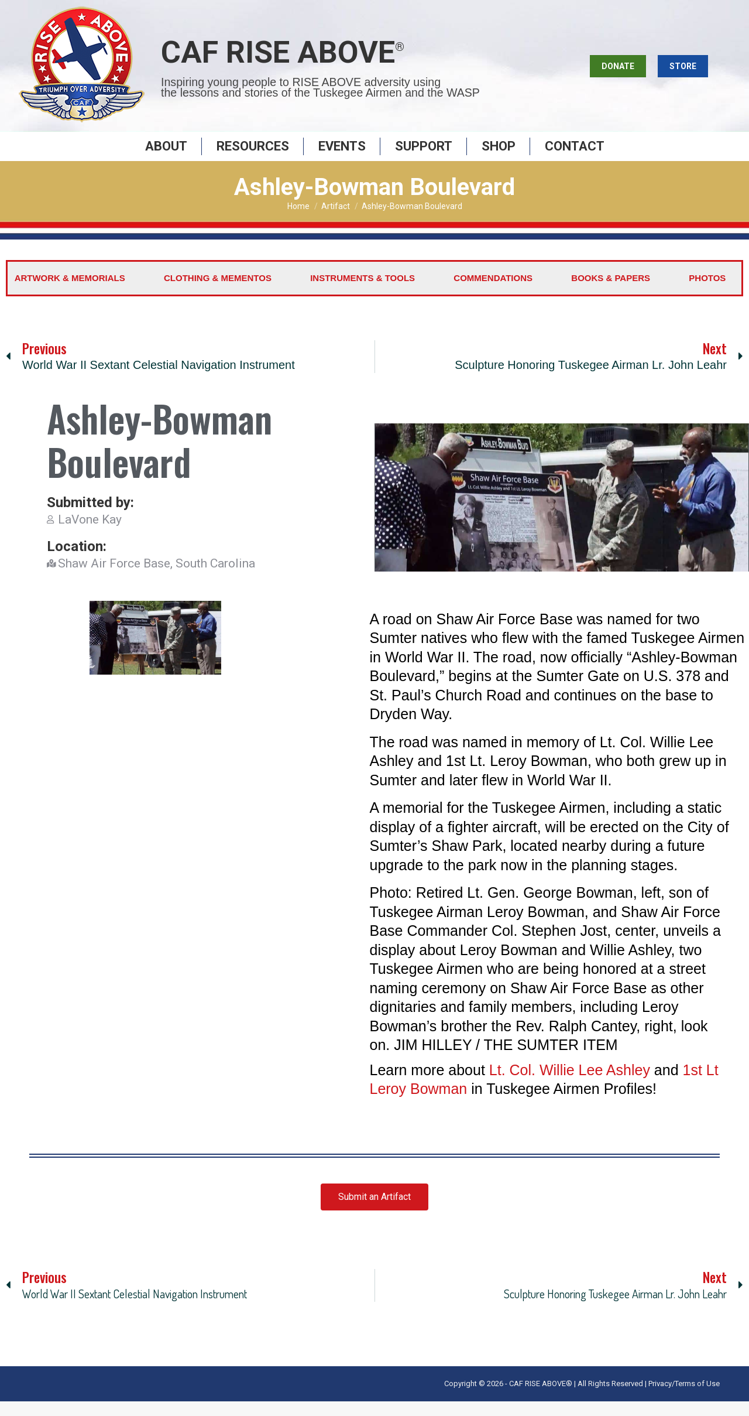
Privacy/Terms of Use (684, 1398)
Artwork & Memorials (70, 292)
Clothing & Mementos (218, 292)
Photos (707, 292)
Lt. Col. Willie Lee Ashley (569, 1084)
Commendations (492, 292)
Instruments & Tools (362, 292)
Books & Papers (610, 292)
